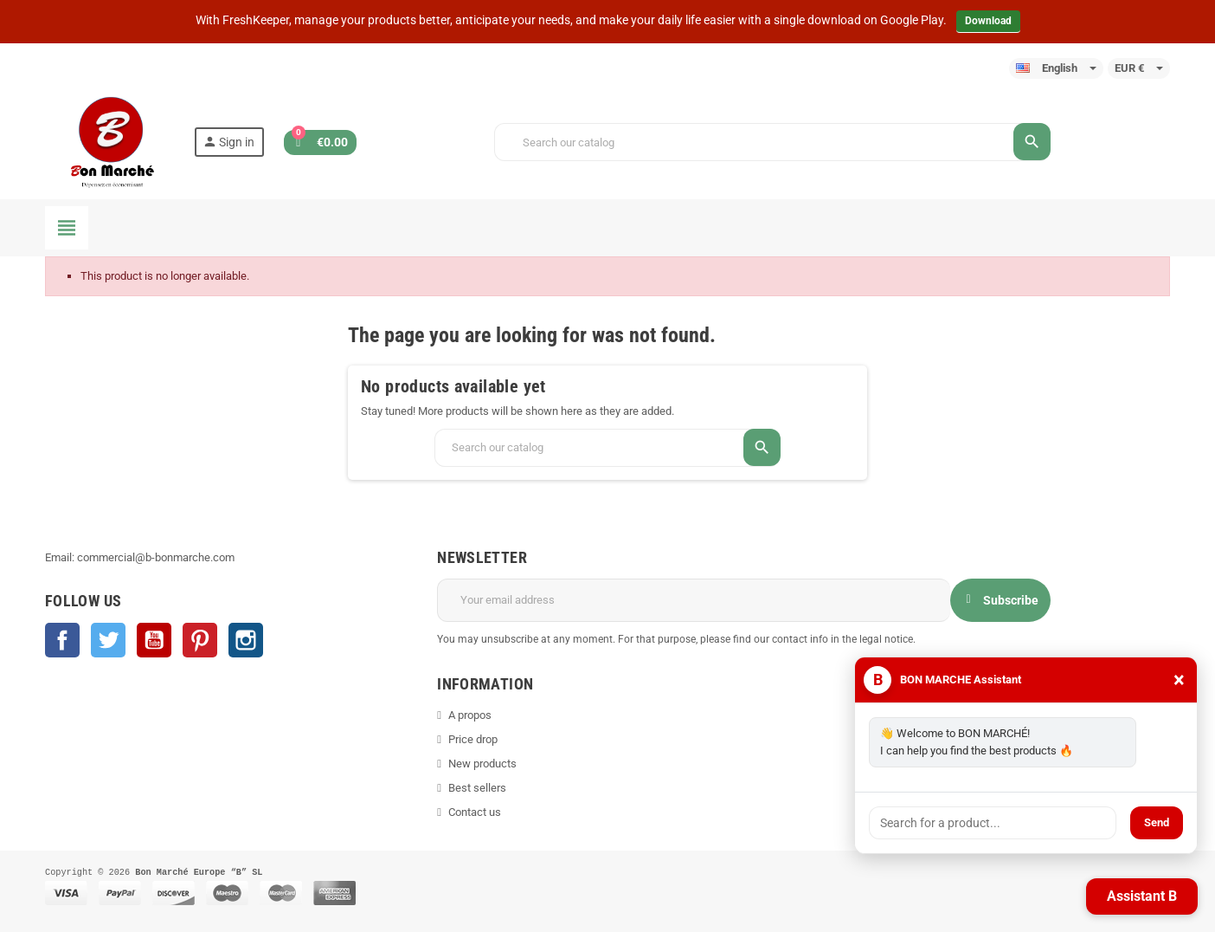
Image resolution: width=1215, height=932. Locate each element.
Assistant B (1142, 896)
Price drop (473, 739)
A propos (470, 715)
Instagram (245, 640)
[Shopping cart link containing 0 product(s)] (320, 142)
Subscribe (1000, 600)
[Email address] (693, 600)
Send (1156, 822)
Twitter (108, 640)
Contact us (474, 812)
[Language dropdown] (1056, 68)
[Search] (772, 142)
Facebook (62, 640)
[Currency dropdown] (1139, 68)
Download (988, 21)
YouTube (154, 640)
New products (482, 763)
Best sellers (477, 787)
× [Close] (1179, 680)
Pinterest (200, 640)
